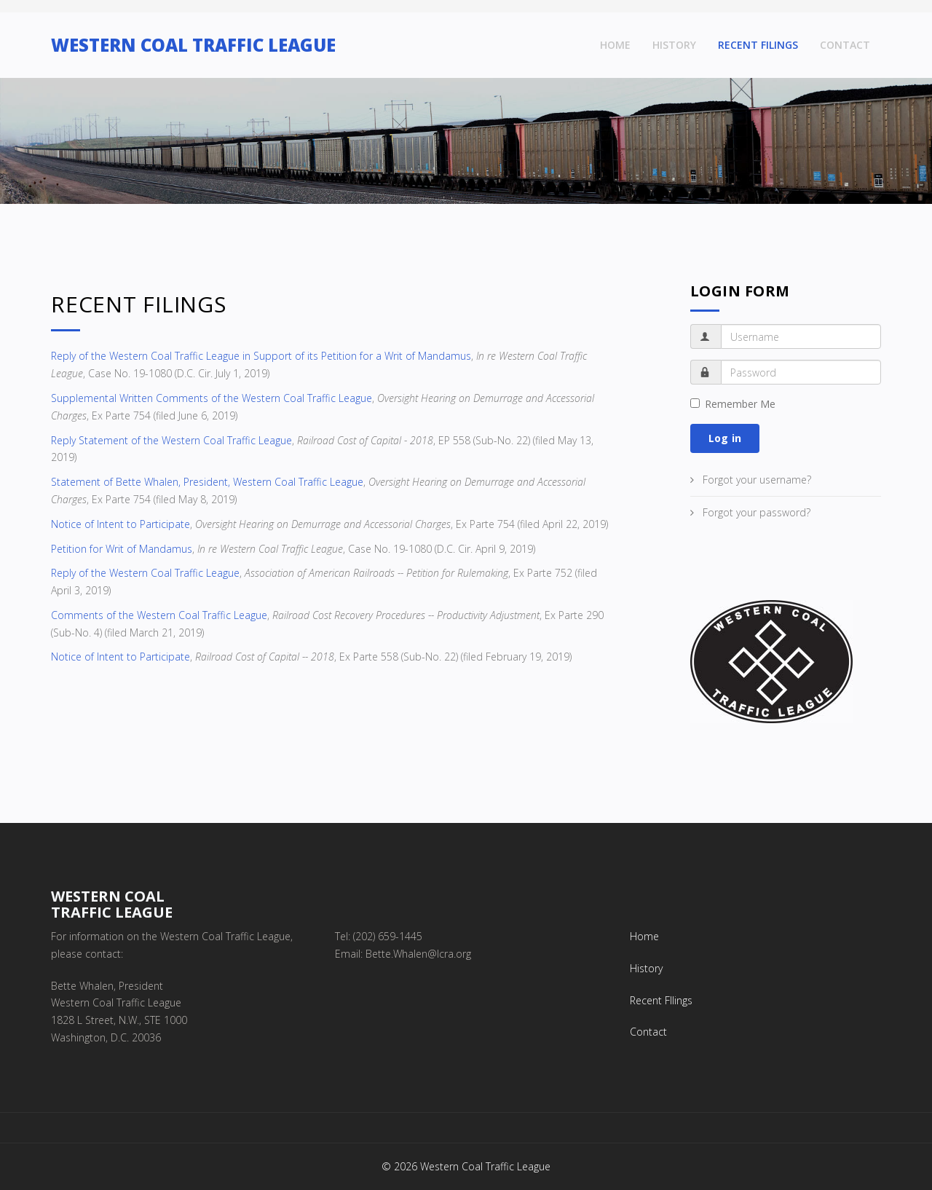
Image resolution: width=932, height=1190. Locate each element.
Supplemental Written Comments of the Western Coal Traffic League (211, 398)
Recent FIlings (758, 45)
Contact (845, 45)
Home (615, 45)
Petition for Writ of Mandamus (121, 549)
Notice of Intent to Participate (120, 524)
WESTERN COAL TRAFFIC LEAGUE (193, 45)
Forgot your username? (755, 479)
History (674, 45)
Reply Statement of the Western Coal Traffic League (171, 440)
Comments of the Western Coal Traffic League (159, 615)
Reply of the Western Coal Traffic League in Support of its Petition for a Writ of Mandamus (261, 356)
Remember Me (732, 404)
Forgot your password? (755, 512)
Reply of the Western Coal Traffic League (145, 573)
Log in (725, 438)
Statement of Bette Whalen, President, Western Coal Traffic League (207, 482)
